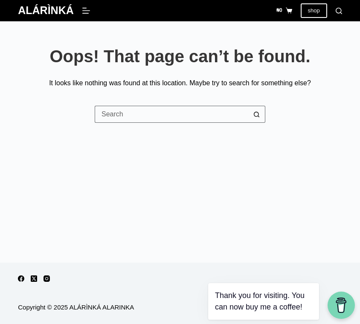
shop (314, 10)
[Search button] (256, 114)
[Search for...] (171, 114)
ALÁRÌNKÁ (46, 10)
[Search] (339, 11)
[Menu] (86, 10)
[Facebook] (21, 278)
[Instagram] (47, 278)
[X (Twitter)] (34, 278)
